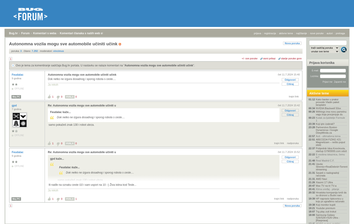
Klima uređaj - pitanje (327, 189)
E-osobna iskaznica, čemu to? (330, 156)
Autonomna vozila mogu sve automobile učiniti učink (159, 65)
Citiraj (290, 84)
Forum (25, 33)
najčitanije (301, 33)
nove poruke (317, 33)
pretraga (340, 33)
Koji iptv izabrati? (325, 124)
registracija (270, 33)
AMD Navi (321, 179)
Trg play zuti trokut (326, 211)
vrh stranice (341, 217)
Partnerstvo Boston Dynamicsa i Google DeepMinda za (327, 130)
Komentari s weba (44, 33)
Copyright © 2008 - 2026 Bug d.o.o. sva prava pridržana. (177, 222)
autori (330, 33)
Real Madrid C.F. (325, 160)
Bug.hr (13, 33)
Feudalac (18, 74)
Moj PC (16, 97)
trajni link (294, 96)
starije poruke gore (291, 58)
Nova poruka (292, 43)
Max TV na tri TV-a (326, 185)
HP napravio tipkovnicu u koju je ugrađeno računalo (330, 200)
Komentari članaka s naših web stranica (85, 33)
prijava (257, 33)
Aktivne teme (319, 93)
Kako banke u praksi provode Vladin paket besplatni (327, 102)
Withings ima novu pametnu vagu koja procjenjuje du (331, 113)
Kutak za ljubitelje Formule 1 (330, 119)
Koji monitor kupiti (325, 204)
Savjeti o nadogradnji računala (327, 174)
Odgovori (290, 79)
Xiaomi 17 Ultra (324, 182)
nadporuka (293, 143)
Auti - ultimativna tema (328, 136)
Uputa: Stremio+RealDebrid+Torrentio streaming (331, 167)
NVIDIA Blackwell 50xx (328, 108)
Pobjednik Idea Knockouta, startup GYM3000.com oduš (331, 149)
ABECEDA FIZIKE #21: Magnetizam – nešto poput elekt (330, 142)
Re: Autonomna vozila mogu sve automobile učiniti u (82, 105)
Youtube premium (325, 208)
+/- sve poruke (250, 58)
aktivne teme (286, 33)
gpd (14, 105)
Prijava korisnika (321, 63)
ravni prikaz (269, 58)
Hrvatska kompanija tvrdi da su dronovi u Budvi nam (331, 194)
